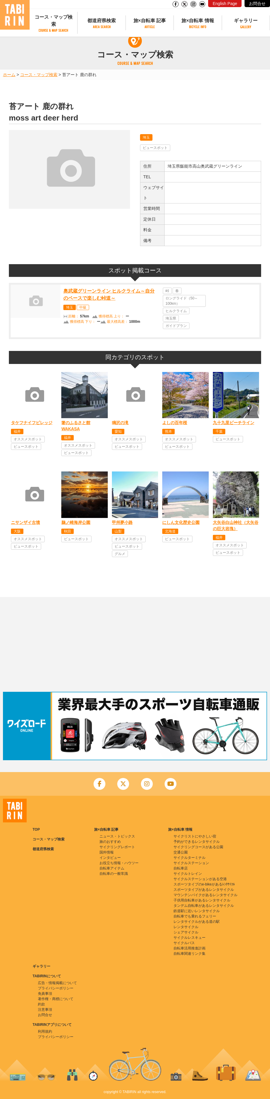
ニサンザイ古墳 (25, 522)
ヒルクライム (176, 311)
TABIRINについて (47, 976)
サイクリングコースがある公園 (198, 847)
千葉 (219, 431)
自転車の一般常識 (113, 874)
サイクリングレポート (117, 847)
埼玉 (146, 137)
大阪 (17, 531)
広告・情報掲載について (57, 983)
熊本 (168, 431)
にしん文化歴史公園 (181, 522)
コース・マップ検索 (54, 21)
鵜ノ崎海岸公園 (75, 522)
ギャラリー (246, 20)
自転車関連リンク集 (189, 954)
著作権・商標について (55, 999)
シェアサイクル (185, 932)
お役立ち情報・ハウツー (119, 863)
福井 (17, 431)
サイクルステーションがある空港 (200, 879)
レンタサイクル (185, 927)
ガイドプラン (176, 326)
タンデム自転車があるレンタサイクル (203, 906)
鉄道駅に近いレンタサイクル (196, 911)
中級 (82, 307)
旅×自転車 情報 (197, 20)
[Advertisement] (135, 644)
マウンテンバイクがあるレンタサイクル (205, 895)
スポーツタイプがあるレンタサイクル (203, 890)
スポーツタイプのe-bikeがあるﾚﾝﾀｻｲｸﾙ (204, 884)
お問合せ (257, 3)
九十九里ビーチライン (233, 422)
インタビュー (110, 858)
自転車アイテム (111, 868)
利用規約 (45, 1031)
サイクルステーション (191, 863)
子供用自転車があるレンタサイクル (201, 900)
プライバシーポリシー (55, 988)
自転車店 (180, 868)
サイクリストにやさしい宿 (194, 836)
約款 (41, 1004)
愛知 (118, 431)
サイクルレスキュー (189, 938)
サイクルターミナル (189, 858)
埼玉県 (170, 318)
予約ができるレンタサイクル (196, 842)
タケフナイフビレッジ (31, 422)
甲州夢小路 (122, 522)
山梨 (118, 531)
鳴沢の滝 (120, 422)
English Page (225, 3)
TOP (36, 829)
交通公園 (180, 852)
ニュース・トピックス (117, 836)
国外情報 (106, 852)
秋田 (67, 531)
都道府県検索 (101, 20)
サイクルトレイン (187, 874)
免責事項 (45, 993)
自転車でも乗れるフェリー (194, 916)
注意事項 (45, 1009)
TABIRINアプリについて (52, 1025)
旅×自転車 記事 (150, 20)
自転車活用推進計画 (189, 948)
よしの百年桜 (174, 422)
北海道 (170, 531)
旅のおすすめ (110, 842)
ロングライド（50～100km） (181, 301)
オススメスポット (28, 439)
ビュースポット (155, 148)
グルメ (120, 554)
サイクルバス (184, 943)
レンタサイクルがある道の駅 (196, 922)
